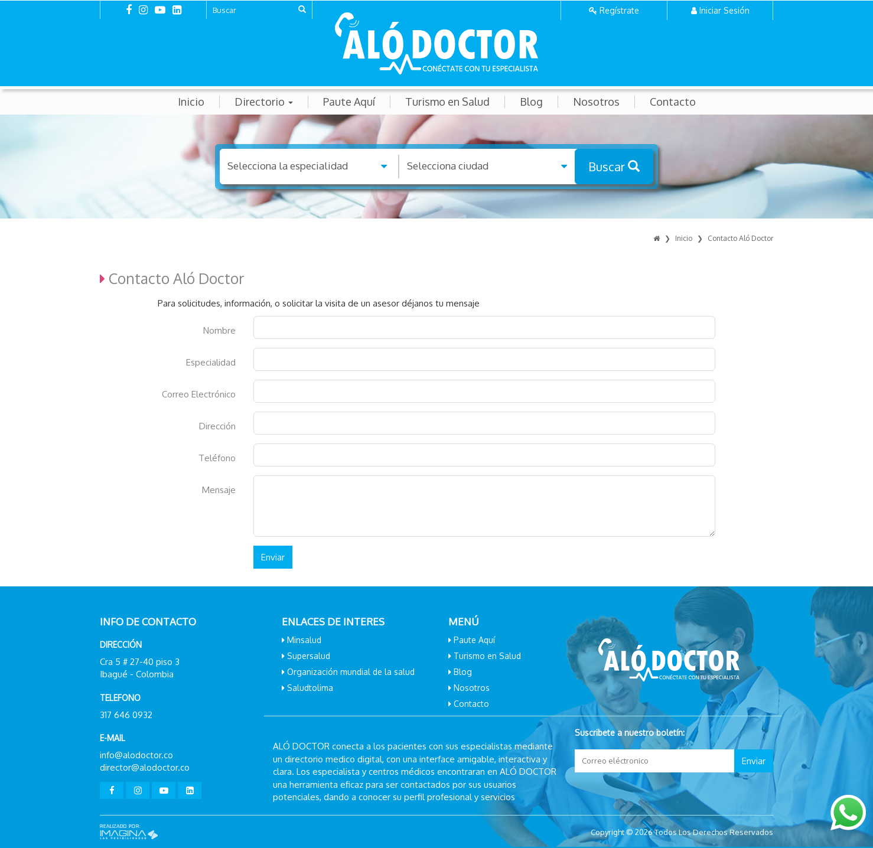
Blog (531, 102)
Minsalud (304, 640)
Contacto (673, 102)
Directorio (263, 102)
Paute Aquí (349, 102)
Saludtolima (310, 688)
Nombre (219, 330)
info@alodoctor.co (136, 755)
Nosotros (596, 102)
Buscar (614, 166)
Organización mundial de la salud (351, 672)
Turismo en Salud (447, 102)
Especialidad (211, 362)
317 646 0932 (126, 714)
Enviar (273, 557)
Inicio (191, 102)
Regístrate (619, 10)
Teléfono (217, 458)
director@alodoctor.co (145, 767)
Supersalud (308, 656)
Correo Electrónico (199, 394)
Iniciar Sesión (724, 10)
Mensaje (219, 489)
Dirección (217, 426)
